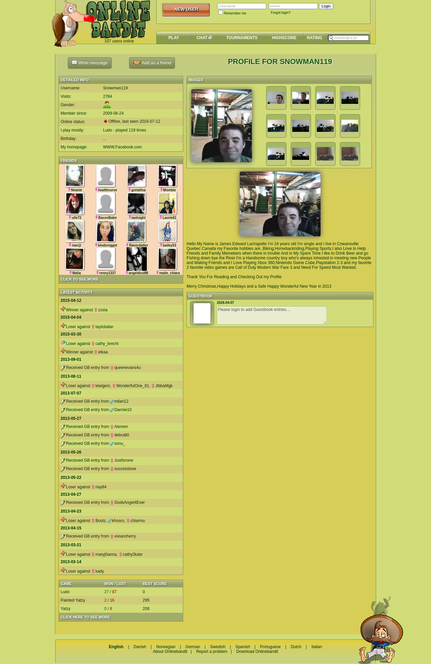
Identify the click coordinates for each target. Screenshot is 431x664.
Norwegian (165, 646)
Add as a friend (152, 63)
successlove (123, 468)
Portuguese (270, 646)
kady (97, 571)
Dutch (296, 646)
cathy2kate (130, 554)
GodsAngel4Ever (127, 502)
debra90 (119, 435)
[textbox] (348, 38)
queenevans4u (125, 367)
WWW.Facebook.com (122, 147)
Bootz (98, 520)
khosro (116, 520)
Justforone (121, 460)
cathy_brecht (105, 343)
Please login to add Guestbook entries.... (272, 315)
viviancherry (123, 536)
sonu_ (117, 443)
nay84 (98, 487)
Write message (89, 62)
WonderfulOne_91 (130, 385)
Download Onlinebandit (257, 651)
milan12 (119, 401)
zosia (100, 310)
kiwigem (100, 385)
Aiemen (119, 426)
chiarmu (135, 520)
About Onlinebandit (170, 651)
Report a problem (212, 651)
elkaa (101, 352)
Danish (139, 646)
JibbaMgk (161, 385)
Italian (316, 646)
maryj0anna (104, 554)
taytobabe (102, 326)
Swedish (217, 646)
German (193, 646)
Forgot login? (280, 13)
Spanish (242, 646)
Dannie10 (120, 409)
